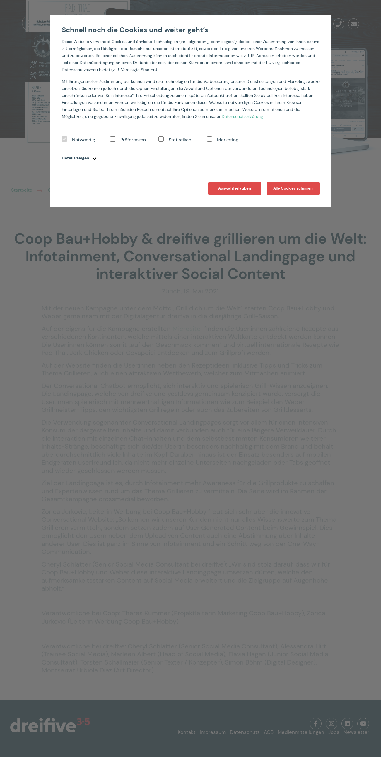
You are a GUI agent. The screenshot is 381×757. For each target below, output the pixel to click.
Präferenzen (133, 140)
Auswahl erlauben (234, 188)
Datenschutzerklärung (242, 116)
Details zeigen (79, 158)
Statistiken (180, 140)
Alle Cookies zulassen (293, 188)
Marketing (227, 140)
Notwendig (83, 140)
